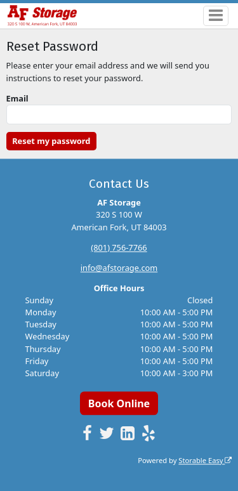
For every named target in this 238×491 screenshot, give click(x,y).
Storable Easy (205, 460)
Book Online (119, 403)
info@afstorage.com (119, 267)
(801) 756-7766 (119, 247)
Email (17, 98)
